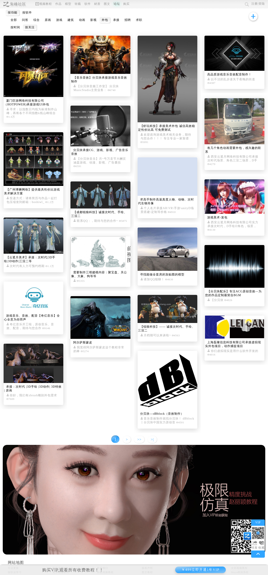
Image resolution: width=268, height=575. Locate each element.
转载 (78, 3)
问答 (25, 20)
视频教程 (43, 3)
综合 (36, 20)
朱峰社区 (18, 4)
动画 (82, 20)
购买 (126, 3)
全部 (14, 20)
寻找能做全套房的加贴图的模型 (162, 274)
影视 (93, 20)
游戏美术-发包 (217, 217)
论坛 (117, 3)
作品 (58, 3)
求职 (139, 20)
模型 (68, 3)
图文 (107, 3)
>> (139, 439)
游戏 (59, 20)
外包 (105, 20)
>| (152, 439)
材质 (97, 3)
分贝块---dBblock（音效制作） (162, 413)
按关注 (30, 27)
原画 (48, 20)
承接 (116, 20)
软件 (87, 3)
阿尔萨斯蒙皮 (82, 342)
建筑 (71, 20)
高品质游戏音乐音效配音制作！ (229, 74)
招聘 (128, 20)
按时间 (15, 27)
